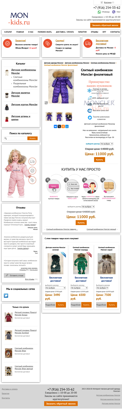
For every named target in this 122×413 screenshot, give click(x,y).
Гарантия (82, 32)
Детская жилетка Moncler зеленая (55, 248)
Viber (116, 12)
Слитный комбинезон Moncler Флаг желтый (24, 367)
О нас (30, 32)
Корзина (107, 2)
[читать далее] (30, 225)
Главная (20, 32)
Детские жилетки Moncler (110, 399)
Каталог (8, 32)
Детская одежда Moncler (53, 63)
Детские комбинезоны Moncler (77, 63)
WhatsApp (104, 12)
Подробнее (50, 305)
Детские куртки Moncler (111, 403)
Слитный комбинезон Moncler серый (106, 248)
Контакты (115, 32)
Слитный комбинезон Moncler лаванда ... (62, 229)
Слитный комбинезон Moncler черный (101, 229)
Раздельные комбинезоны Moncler (25, 85)
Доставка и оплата (9, 389)
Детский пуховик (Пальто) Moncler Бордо (26, 313)
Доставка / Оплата (65, 32)
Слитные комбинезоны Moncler (25, 78)
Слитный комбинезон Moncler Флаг (24, 349)
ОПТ (104, 32)
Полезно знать (45, 32)
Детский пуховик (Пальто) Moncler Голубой (26, 331)
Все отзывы (29, 279)
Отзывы (94, 32)
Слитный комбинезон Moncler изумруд (81, 248)
